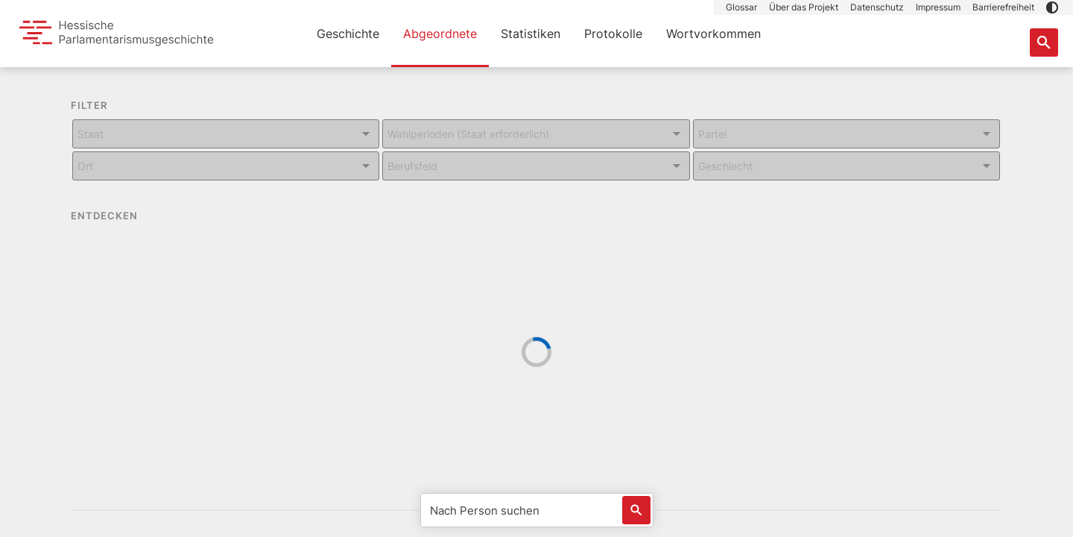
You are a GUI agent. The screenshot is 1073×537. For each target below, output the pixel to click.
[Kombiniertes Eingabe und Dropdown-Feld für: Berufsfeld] (535, 165)
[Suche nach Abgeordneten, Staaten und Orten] (1044, 42)
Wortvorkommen (713, 33)
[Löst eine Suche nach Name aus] (636, 510)
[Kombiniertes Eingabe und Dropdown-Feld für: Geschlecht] (846, 165)
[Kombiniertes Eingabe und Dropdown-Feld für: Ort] (225, 165)
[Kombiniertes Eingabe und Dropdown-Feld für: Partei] (846, 133)
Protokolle (613, 33)
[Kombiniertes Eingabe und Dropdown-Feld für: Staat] (225, 133)
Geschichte (348, 33)
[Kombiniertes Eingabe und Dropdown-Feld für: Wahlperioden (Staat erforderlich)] (535, 133)
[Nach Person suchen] (536, 510)
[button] (1052, 7)
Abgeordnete (440, 33)
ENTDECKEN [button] (115, 216)
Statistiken (530, 33)
